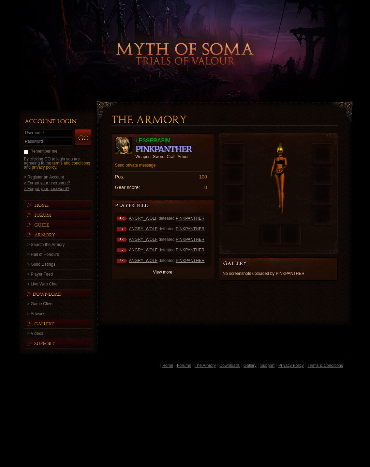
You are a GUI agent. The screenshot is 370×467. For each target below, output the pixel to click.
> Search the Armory (46, 244)
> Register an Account (44, 177)
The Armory (205, 365)
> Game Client (40, 303)
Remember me (43, 151)
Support (267, 365)
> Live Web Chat (42, 284)
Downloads (230, 365)
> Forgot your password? (46, 188)
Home (167, 365)
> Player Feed (40, 274)
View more (162, 272)
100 (203, 177)
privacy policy (44, 167)
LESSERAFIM (153, 140)
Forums (184, 365)
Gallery (249, 365)
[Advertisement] (185, 418)
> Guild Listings (41, 264)
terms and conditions (71, 163)
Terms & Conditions (325, 365)
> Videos (35, 333)
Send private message (135, 165)
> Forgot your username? (47, 183)
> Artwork (35, 313)
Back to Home (185, 42)
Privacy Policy (291, 365)
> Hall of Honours (43, 254)
